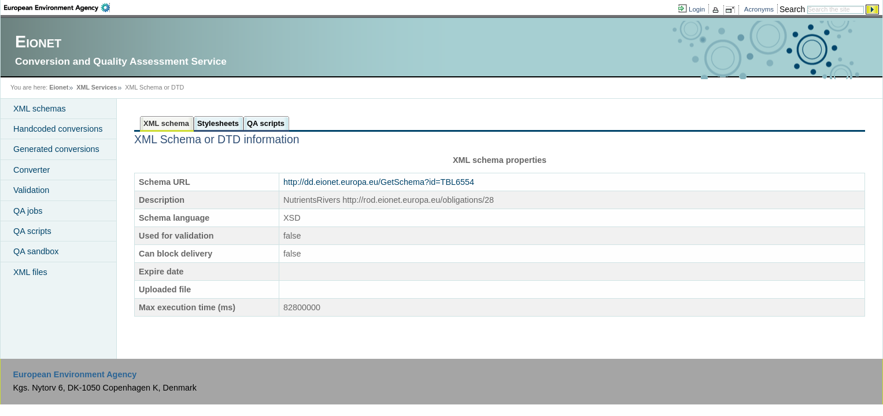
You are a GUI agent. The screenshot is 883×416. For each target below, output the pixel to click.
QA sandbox (35, 251)
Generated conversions (56, 149)
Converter (31, 169)
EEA (57, 7)
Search (792, 9)
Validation (31, 190)
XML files (30, 272)
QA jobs (27, 211)
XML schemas (39, 108)
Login (697, 9)
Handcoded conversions (57, 128)
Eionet (58, 87)
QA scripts (32, 231)
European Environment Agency (74, 374)
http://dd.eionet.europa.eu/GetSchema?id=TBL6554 (378, 182)
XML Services (96, 87)
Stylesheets (218, 123)
